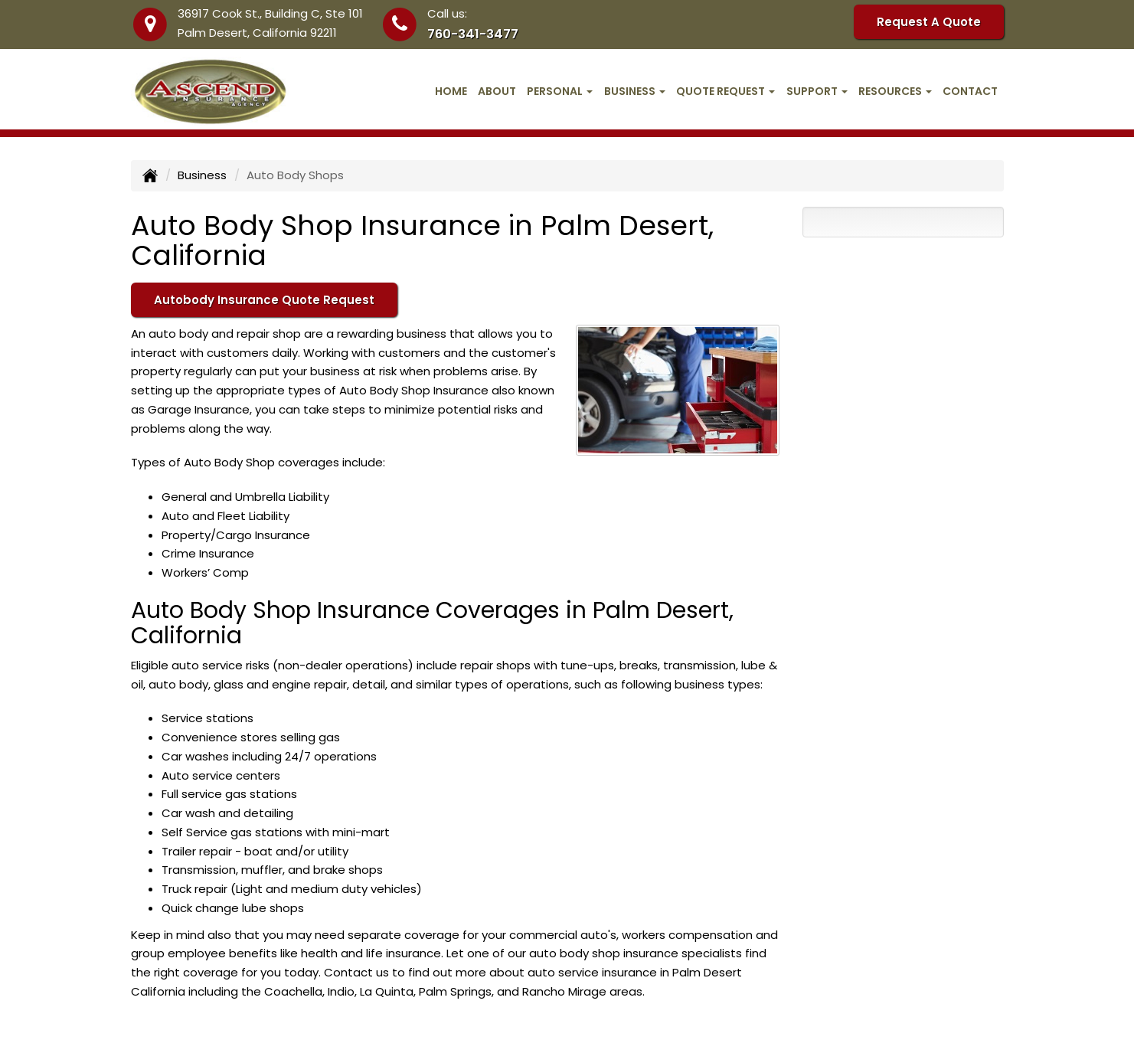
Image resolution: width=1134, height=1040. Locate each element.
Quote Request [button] (725, 91)
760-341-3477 (472, 34)
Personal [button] (560, 91)
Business (202, 175)
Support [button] (817, 91)
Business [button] (634, 91)
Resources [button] (895, 91)
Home (451, 91)
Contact (970, 91)
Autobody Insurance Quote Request (264, 300)
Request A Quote (929, 22)
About (497, 91)
